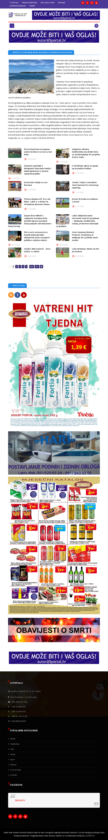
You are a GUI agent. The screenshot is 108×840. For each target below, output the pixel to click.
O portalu (14, 3)
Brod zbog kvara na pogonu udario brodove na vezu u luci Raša (38, 152)
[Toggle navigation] (12, 26)
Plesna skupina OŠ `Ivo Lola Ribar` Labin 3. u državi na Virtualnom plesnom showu (37, 201)
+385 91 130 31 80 (19, 716)
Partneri (61, 3)
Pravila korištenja (29, 3)
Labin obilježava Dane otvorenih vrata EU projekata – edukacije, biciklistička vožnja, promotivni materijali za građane (77, 221)
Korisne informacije (18, 6)
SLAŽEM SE (89, 835)
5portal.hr (20, 800)
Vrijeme (32, 6)
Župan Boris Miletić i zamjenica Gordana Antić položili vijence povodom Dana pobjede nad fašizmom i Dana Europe (29, 221)
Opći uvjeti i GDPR (47, 3)
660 (31, 266)
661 (37, 266)
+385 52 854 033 (18, 706)
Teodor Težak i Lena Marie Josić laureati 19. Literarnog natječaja (85, 185)
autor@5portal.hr (18, 720)
